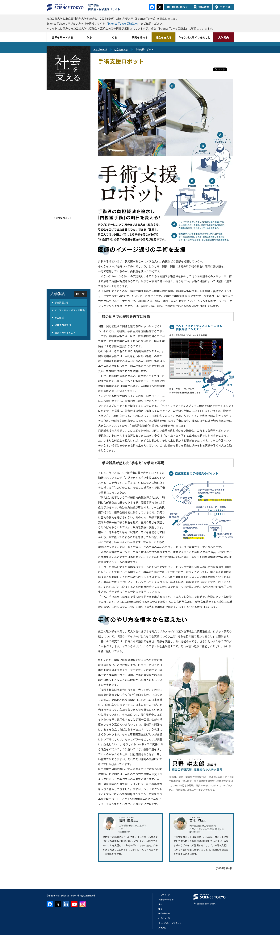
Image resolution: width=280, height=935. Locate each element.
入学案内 (223, 37)
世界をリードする (62, 37)
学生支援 (59, 317)
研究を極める (140, 37)
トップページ (100, 49)
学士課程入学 (62, 302)
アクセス (223, 7)
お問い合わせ (177, 7)
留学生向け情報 (63, 325)
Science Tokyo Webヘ (206, 903)
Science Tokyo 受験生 (121, 23)
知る (114, 37)
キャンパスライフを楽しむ (194, 37)
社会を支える (164, 37)
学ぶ (89, 37)
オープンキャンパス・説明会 (70, 310)
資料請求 (201, 7)
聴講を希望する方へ (65, 332)
